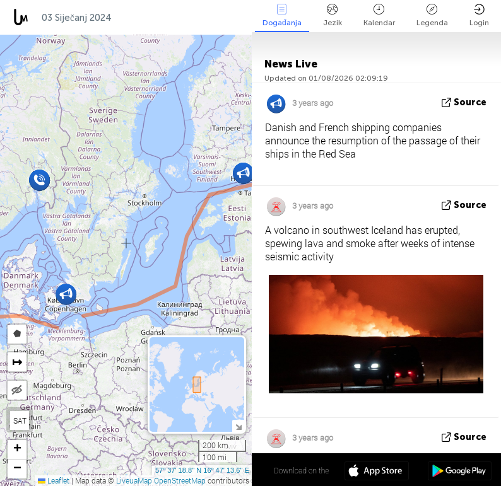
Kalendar (379, 15)
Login (479, 15)
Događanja (282, 15)
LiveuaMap (134, 480)
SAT (20, 420)
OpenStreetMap (180, 480)
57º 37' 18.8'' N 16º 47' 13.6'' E (202, 470)
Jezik (332, 15)
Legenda (432, 15)
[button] (243, 173)
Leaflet (53, 480)
